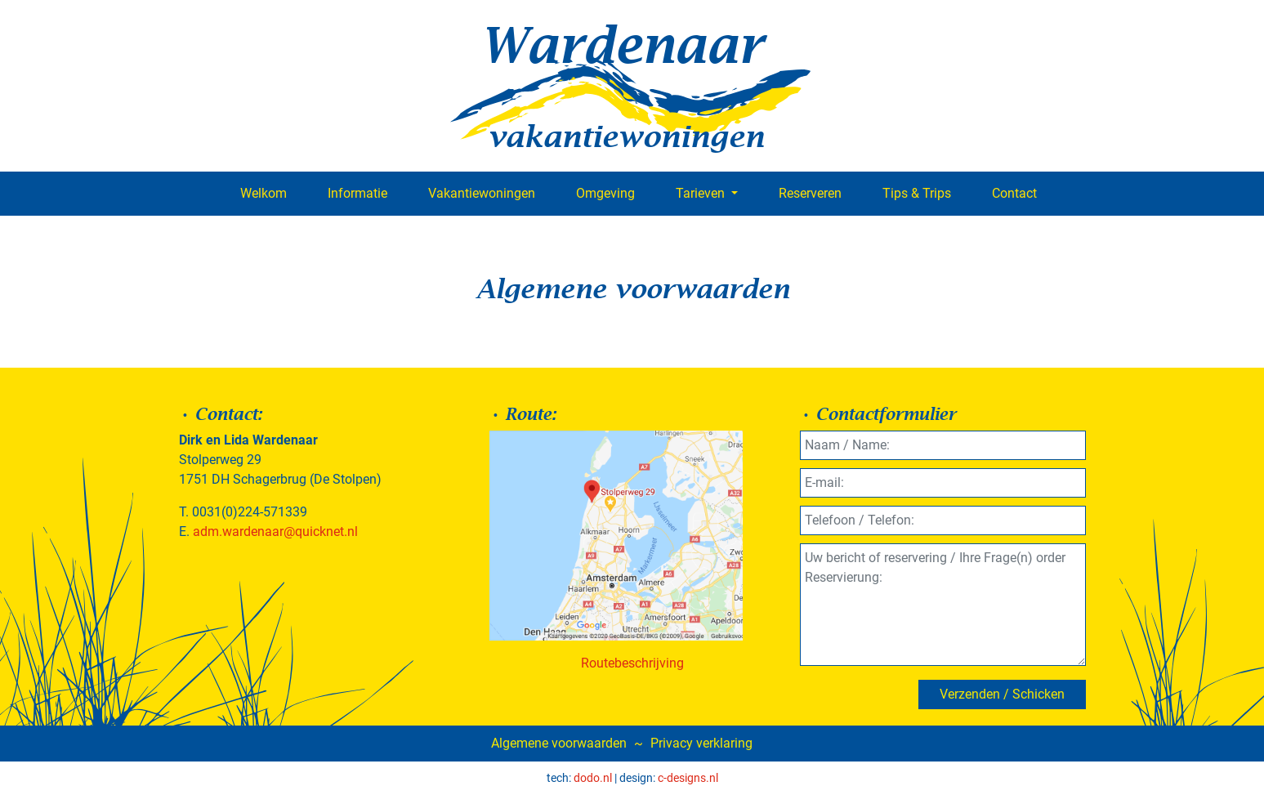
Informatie (357, 193)
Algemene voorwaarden (559, 743)
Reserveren (810, 193)
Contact (1014, 193)
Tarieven (702, 193)
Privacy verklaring (701, 743)
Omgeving (605, 193)
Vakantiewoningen (481, 193)
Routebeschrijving (632, 663)
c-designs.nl (688, 777)
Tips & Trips (916, 193)
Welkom (263, 193)
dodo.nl (593, 777)
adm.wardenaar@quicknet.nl (275, 531)
